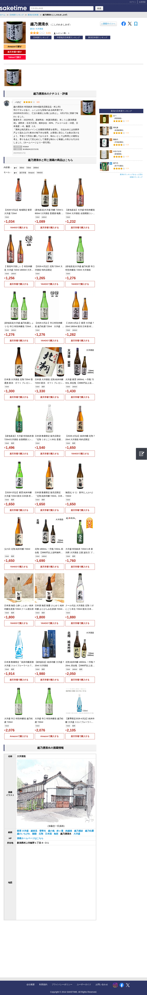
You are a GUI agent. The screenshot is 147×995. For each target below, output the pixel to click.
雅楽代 (115, 139)
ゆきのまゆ (117, 151)
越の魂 (51, 831)
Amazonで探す (15, 46)
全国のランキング (136, 177)
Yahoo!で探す (14, 57)
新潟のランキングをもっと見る (131, 174)
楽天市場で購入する (49, 227)
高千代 (115, 163)
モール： (8, 172)
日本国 (48, 834)
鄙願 (34, 834)
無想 (56, 834)
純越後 (69, 831)
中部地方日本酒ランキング (68, 37)
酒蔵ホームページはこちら (30, 838)
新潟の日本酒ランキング (121, 111)
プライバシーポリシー (62, 984)
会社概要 (30, 984)
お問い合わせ (102, 984)
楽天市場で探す (14, 52)
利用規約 (43, 984)
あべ (114, 116)
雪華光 (42, 831)
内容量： (8, 167)
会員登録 (142, 2)
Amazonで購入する (19, 736)
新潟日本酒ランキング (97, 37)
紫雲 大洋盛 (23, 831)
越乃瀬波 (78, 831)
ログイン (133, 2)
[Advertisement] (28, 946)
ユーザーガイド (84, 984)
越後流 (34, 831)
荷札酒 (115, 127)
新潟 (32, 29)
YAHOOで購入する (19, 227)
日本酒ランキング (41, 37)
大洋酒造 (39, 29)
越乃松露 (89, 831)
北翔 (41, 834)
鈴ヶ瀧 (60, 831)
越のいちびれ (24, 834)
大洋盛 (77, 834)
